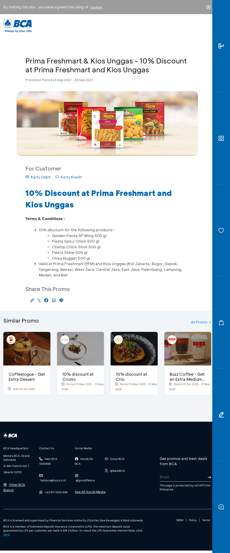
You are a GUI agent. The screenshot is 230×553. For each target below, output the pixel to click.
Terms (206, 520)
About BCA (125, 27)
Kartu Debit (38, 177)
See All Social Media (90, 492)
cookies (96, 7)
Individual (72, 26)
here (6, 534)
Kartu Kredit (68, 177)
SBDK (180, 520)
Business (98, 26)
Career (151, 29)
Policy (193, 520)
